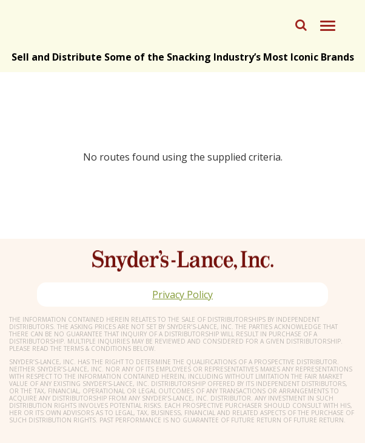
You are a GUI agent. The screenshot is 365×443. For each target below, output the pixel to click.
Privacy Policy (182, 294)
